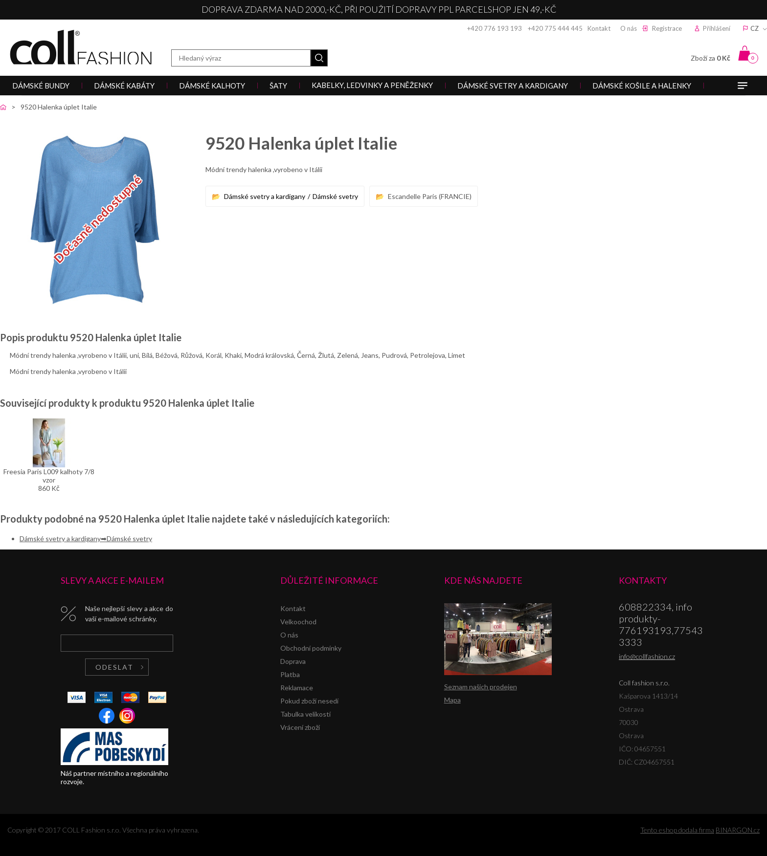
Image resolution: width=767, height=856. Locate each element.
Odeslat (114, 667)
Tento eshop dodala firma (677, 830)
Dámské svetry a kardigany (264, 196)
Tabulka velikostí (305, 714)
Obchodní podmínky (310, 648)
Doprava (293, 661)
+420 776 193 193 (494, 28)
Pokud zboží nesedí (309, 701)
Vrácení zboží (300, 727)
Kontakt (598, 28)
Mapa (452, 700)
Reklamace (296, 687)
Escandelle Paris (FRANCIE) (430, 196)
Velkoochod (298, 621)
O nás (628, 28)
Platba (290, 674)
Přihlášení (716, 28)
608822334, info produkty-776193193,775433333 (661, 624)
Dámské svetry (335, 196)
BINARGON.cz (738, 830)
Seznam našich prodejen (480, 686)
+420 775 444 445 (555, 28)
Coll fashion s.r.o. (81, 47)
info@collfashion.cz (647, 656)
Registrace (667, 28)
